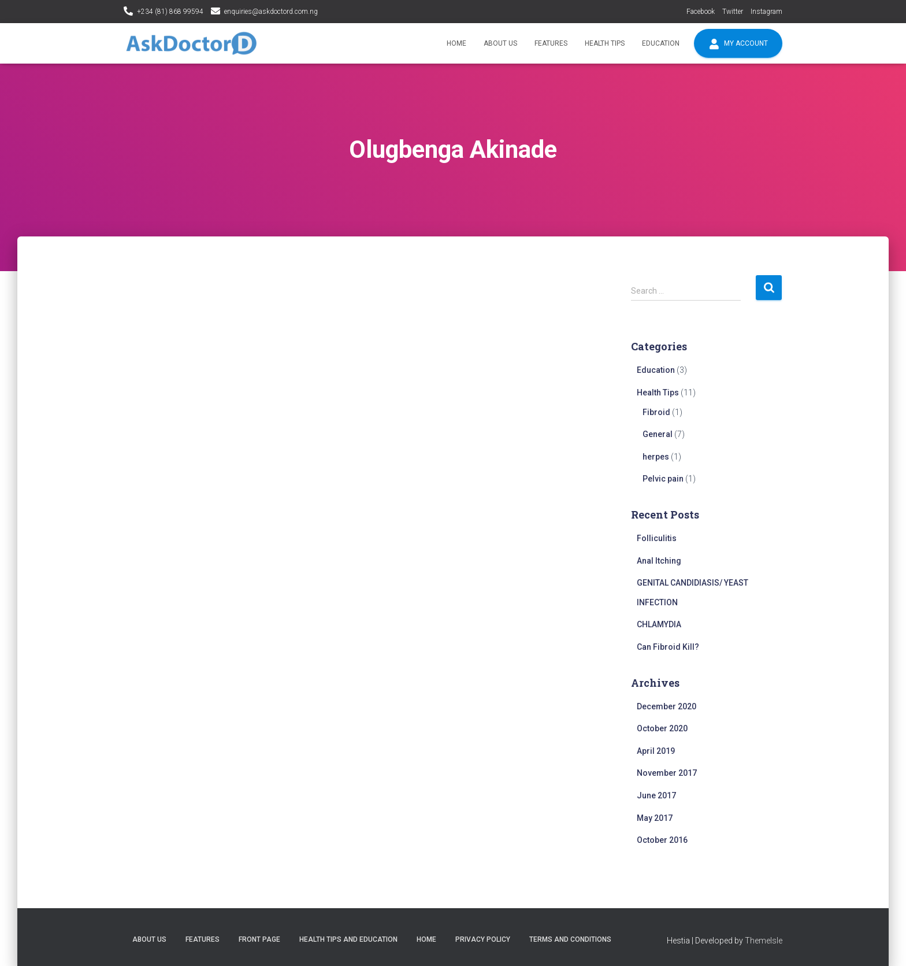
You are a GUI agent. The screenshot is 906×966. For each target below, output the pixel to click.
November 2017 (667, 773)
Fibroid (656, 412)
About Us (500, 43)
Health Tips (605, 43)
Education (661, 43)
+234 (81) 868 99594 (170, 12)
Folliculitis (657, 538)
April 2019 (656, 751)
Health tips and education (348, 939)
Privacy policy (482, 939)
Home (456, 43)
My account (738, 44)
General (658, 434)
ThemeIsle (763, 940)
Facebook (700, 12)
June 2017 (656, 795)
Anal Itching (659, 560)
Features (550, 43)
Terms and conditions (570, 939)
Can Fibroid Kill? (668, 647)
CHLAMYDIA (659, 624)
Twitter (732, 12)
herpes (656, 456)
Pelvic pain (663, 478)
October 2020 (662, 728)
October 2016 (662, 840)
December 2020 (666, 706)
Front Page (259, 939)
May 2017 (655, 818)
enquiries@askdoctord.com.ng (271, 12)
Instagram (766, 12)
